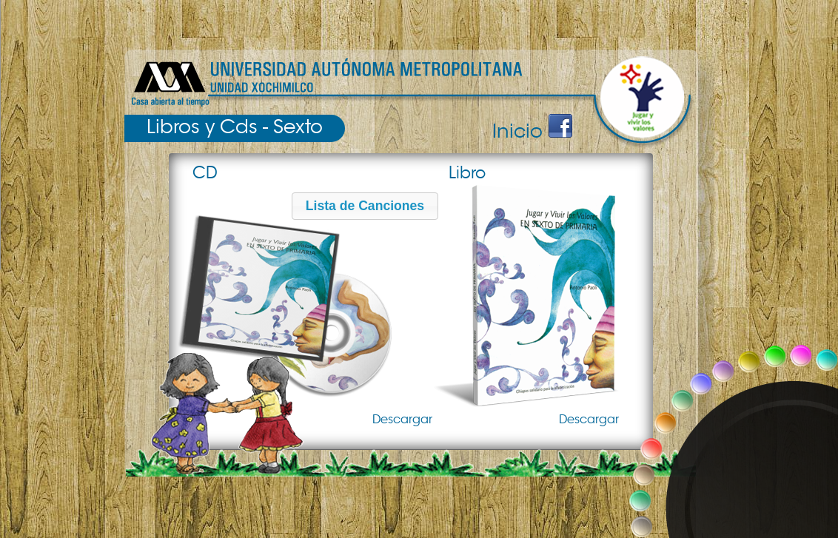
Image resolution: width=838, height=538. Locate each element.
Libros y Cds (202, 126)
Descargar (402, 419)
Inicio (517, 131)
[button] (365, 206)
